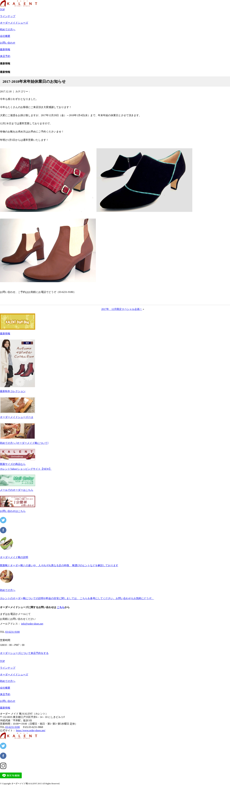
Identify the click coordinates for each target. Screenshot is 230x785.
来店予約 (5, 56)
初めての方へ (7, 29)
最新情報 (5, 49)
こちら (61, 607)
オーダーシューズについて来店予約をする (24, 653)
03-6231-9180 (12, 631)
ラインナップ (7, 16)
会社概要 (5, 36)
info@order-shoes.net (32, 623)
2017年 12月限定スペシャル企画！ (121, 309)
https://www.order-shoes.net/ (30, 730)
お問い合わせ (7, 42)
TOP (2, 9)
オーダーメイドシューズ (14, 22)
